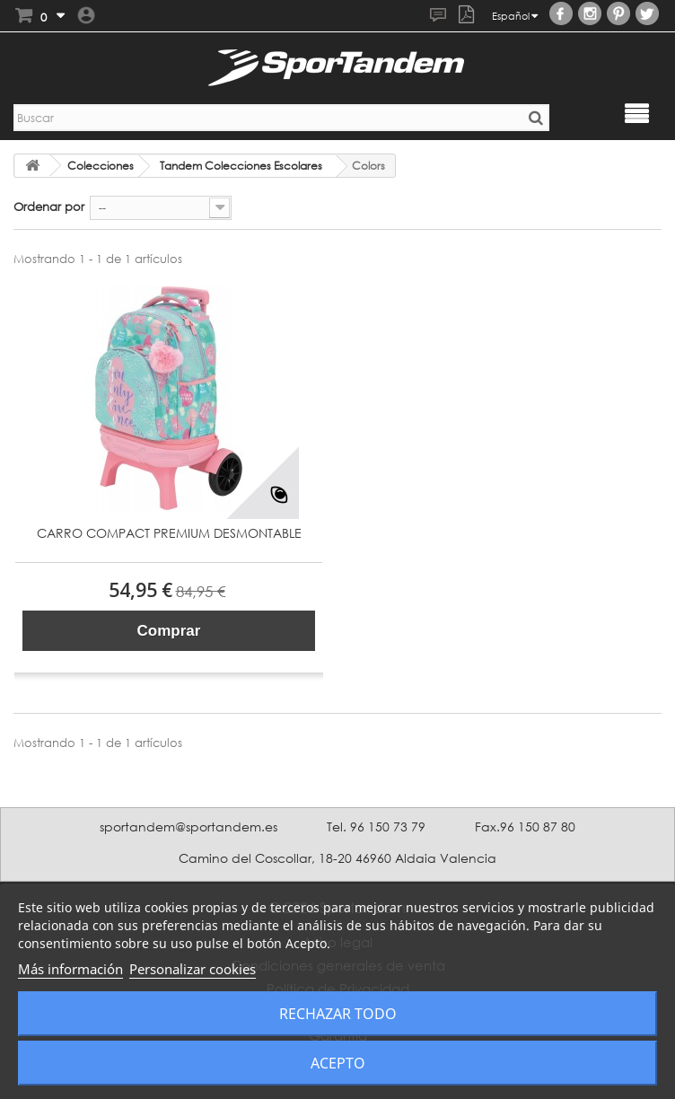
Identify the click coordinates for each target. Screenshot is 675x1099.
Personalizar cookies (192, 969)
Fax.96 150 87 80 (525, 826)
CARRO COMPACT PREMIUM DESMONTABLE (169, 534)
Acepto (338, 1063)
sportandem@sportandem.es (188, 826)
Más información (70, 969)
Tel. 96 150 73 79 (376, 826)
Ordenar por (48, 206)
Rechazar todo (338, 1014)
